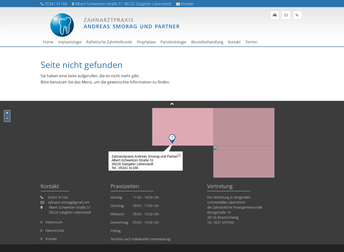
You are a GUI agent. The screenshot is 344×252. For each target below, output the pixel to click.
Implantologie (69, 42)
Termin (251, 42)
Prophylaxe (146, 42)
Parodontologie (173, 42)
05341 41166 (56, 3)
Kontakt (187, 3)
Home (48, 42)
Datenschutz (54, 230)
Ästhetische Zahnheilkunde (109, 42)
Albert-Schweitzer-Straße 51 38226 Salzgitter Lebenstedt (123, 3)
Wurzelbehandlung (207, 42)
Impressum (53, 222)
